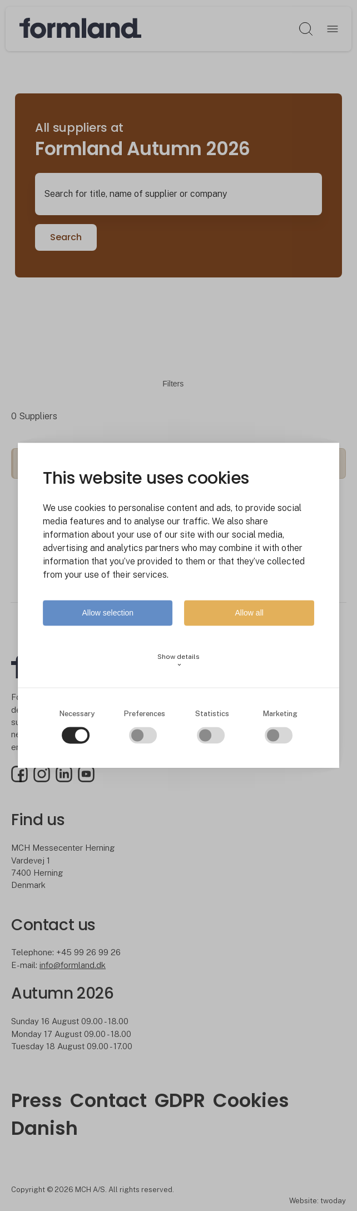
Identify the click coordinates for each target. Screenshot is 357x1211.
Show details (178, 660)
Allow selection (107, 613)
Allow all (249, 613)
